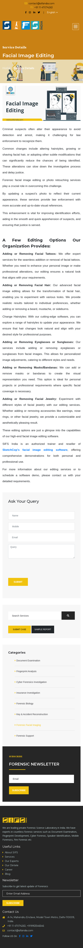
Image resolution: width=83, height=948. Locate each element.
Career (8, 869)
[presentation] (33, 567)
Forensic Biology (24, 703)
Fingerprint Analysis (26, 671)
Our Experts (12, 861)
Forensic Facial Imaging (28, 725)
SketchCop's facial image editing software (34, 449)
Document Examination (28, 660)
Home (6, 68)
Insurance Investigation (28, 692)
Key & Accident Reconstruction (32, 714)
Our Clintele (11, 865)
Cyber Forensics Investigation (31, 682)
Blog (7, 874)
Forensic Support (25, 735)
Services (9, 857)
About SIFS (11, 852)
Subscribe (19, 790)
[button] (75, 26)
